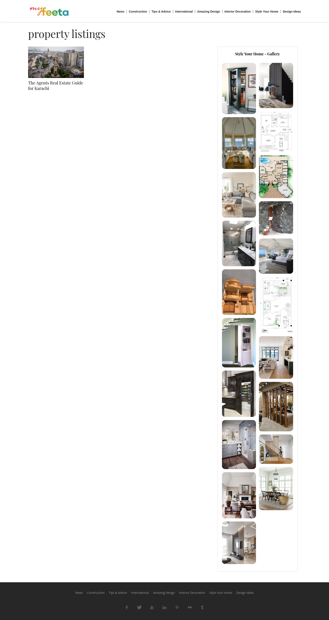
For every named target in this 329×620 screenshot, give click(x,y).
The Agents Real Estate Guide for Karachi (55, 85)
